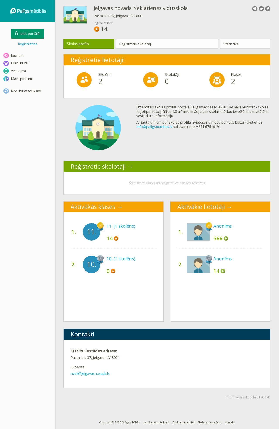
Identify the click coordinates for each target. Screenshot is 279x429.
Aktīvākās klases (93, 207)
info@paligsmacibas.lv (154, 126)
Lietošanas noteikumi (156, 422)
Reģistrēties (27, 44)
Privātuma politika (183, 422)
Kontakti (230, 422)
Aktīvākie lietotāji (201, 207)
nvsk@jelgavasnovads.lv (90, 373)
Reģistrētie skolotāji (135, 44)
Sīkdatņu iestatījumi (210, 422)
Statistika (231, 44)
